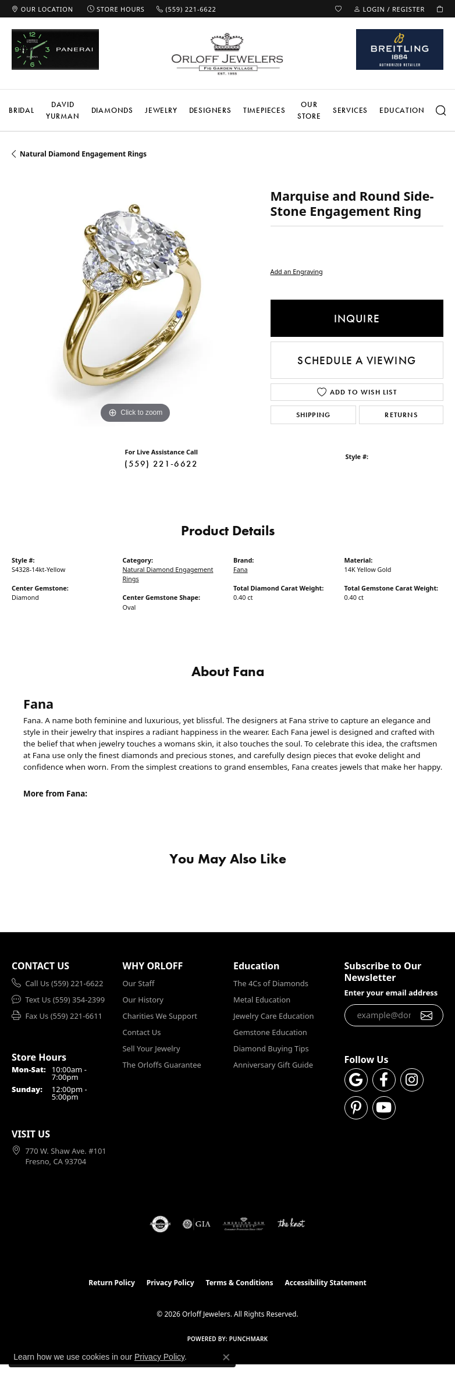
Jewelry (161, 110)
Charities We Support (160, 1016)
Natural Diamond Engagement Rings (83, 154)
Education (401, 110)
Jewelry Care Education (273, 1016)
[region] (135, 302)
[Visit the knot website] (291, 1224)
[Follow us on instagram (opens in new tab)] (412, 1079)
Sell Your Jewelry (151, 1048)
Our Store (309, 110)
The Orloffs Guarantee (162, 1064)
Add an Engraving (297, 271)
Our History (143, 999)
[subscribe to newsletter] (427, 1015)
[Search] (441, 110)
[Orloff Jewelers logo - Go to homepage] (227, 53)
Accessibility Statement (325, 1283)
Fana (240, 569)
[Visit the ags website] (243, 1224)
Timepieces (264, 110)
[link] (42, 8)
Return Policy (111, 1283)
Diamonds (112, 110)
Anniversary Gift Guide (273, 1064)
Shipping (313, 414)
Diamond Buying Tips (271, 1048)
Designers (210, 110)
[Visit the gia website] (197, 1224)
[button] (338, 8)
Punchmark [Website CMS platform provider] (248, 1339)
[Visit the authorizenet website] (160, 1224)
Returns (401, 414)
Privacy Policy (170, 1283)
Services (350, 110)
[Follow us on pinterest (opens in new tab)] (356, 1107)
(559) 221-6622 (161, 464)
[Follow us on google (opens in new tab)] (356, 1079)
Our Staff (139, 983)
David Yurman (63, 110)
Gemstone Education (270, 1032)
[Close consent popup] (226, 1357)
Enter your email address (391, 992)
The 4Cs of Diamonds (270, 983)
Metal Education (261, 999)
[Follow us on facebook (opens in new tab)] (384, 1079)
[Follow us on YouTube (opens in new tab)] (384, 1107)
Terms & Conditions (239, 1283)
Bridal (21, 110)
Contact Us (142, 1032)
